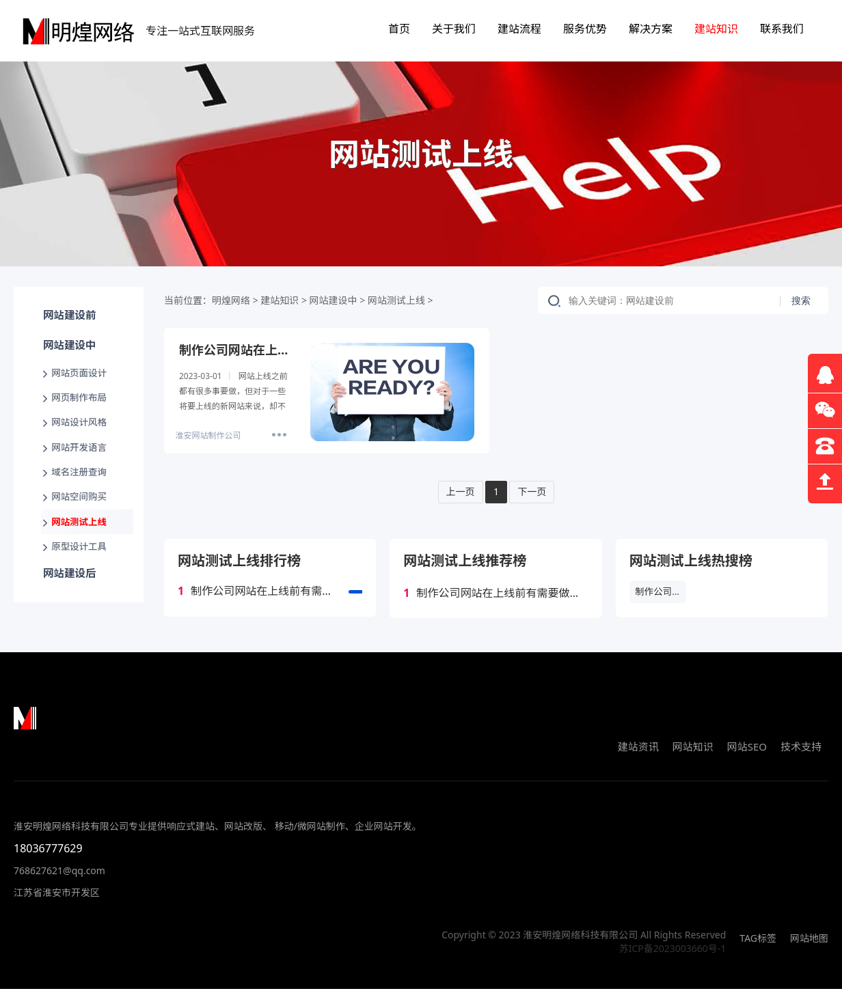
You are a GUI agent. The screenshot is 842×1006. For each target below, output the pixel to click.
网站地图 (809, 955)
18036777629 (48, 865)
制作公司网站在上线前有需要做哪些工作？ (270, 592)
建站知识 (716, 28)
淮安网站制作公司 (208, 435)
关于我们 (454, 28)
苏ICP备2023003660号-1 (672, 965)
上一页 (458, 492)
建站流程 (519, 28)
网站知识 (693, 763)
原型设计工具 (81, 573)
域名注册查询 (81, 491)
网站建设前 (68, 317)
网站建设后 (68, 604)
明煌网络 (231, 300)
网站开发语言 (81, 464)
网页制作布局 (81, 409)
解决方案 (651, 28)
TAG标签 (757, 955)
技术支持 (800, 763)
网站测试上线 (81, 546)
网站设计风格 (81, 436)
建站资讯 (638, 763)
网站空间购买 (81, 518)
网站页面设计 (81, 382)
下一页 (533, 492)
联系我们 (782, 28)
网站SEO (747, 763)
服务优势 (585, 28)
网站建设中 (68, 351)
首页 (399, 28)
